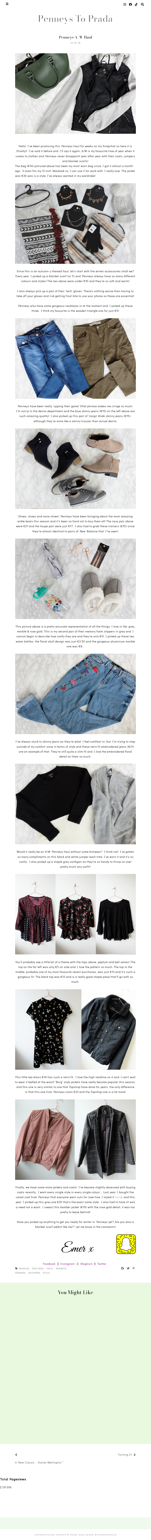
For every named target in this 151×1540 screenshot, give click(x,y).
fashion (24, 1268)
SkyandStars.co (107, 1534)
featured (38, 1268)
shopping (34, 1272)
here (118, 1197)
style (46, 1272)
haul (50, 1268)
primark (20, 1272)
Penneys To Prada (75, 18)
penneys (61, 1268)
